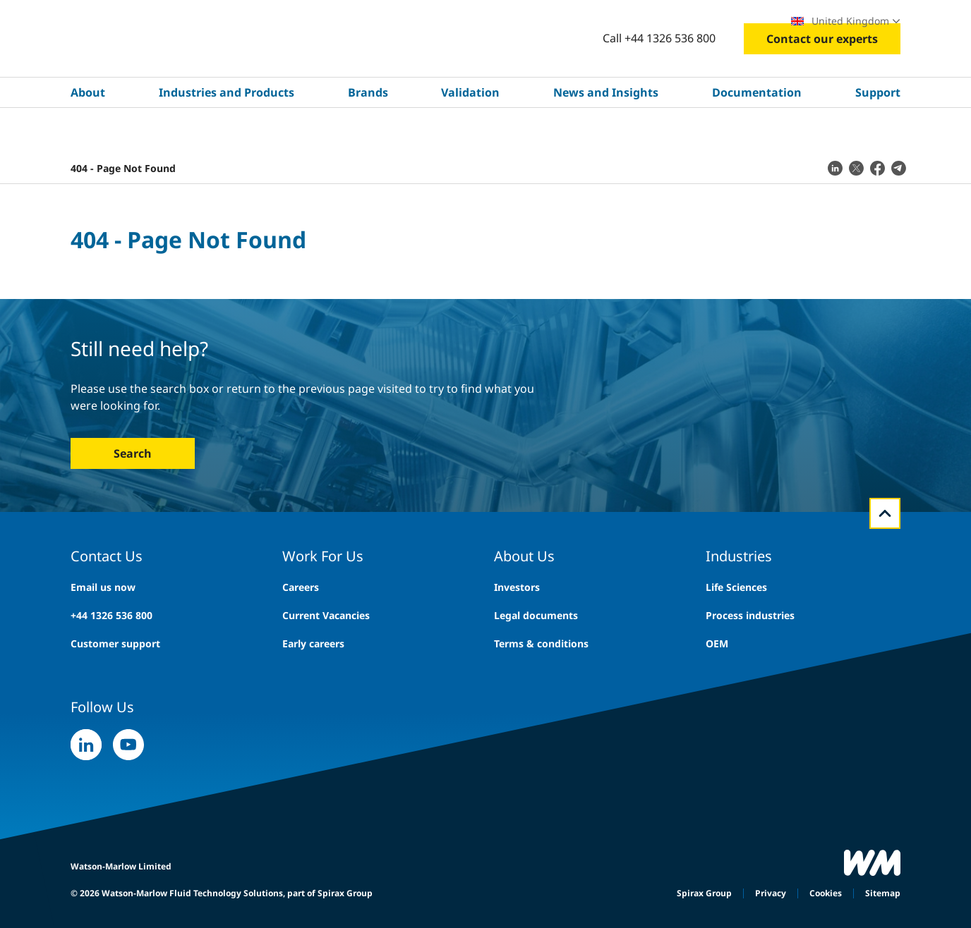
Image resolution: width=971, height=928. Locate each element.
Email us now (103, 587)
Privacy (770, 893)
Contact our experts (822, 81)
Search (133, 453)
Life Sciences (736, 587)
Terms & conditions (541, 643)
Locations (742, 21)
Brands (368, 134)
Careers (601, 21)
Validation (470, 134)
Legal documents (536, 615)
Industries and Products (226, 134)
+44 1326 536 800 (111, 615)
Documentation (757, 134)
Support (877, 134)
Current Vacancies (326, 615)
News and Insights (605, 134)
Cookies (825, 893)
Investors (517, 587)
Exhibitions (670, 21)
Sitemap (882, 893)
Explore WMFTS (148, 21)
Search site (515, 21)
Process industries (750, 615)
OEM (717, 643)
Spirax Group (704, 893)
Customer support (115, 643)
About (88, 134)
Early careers (313, 643)
